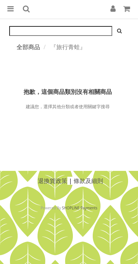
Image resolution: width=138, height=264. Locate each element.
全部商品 (28, 47)
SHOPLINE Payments (79, 207)
